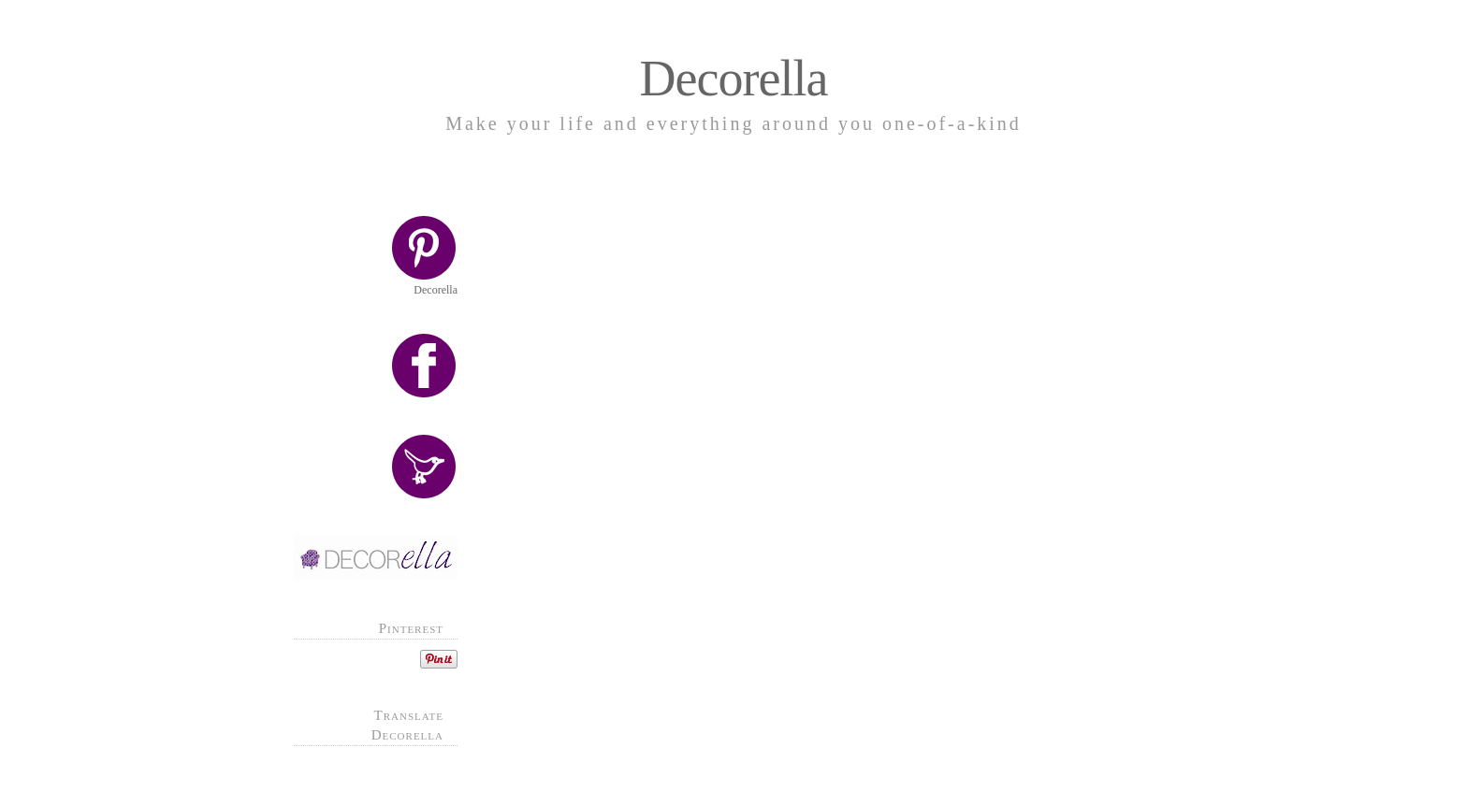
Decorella (734, 78)
